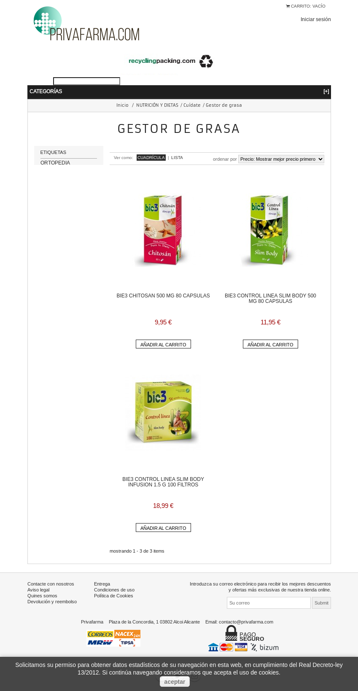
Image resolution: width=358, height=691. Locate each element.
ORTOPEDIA (55, 168)
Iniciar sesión (316, 19)
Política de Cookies (113, 596)
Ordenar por (225, 159)
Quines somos (42, 596)
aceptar (175, 681)
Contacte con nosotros (50, 584)
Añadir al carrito (163, 345)
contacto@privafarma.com (246, 622)
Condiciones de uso (114, 590)
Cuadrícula (151, 157)
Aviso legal (38, 590)
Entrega (102, 584)
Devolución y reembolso (52, 602)
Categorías (179, 91)
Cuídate (192, 105)
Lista (177, 157)
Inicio (122, 105)
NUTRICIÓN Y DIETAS (157, 105)
